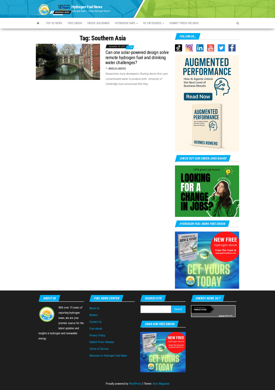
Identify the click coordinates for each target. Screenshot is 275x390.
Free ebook (75, 23)
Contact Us (95, 322)
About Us (94, 308)
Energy (222, 316)
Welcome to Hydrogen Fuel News (108, 355)
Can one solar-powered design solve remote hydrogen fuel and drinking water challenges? (137, 57)
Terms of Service (99, 349)
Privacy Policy (97, 335)
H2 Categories (153, 23)
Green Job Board (98, 23)
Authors (93, 315)
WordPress (135, 383)
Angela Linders (117, 68)
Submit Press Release (101, 342)
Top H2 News (54, 23)
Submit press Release (184, 23)
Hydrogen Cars (126, 23)
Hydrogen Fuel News (87, 7)
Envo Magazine (161, 383)
